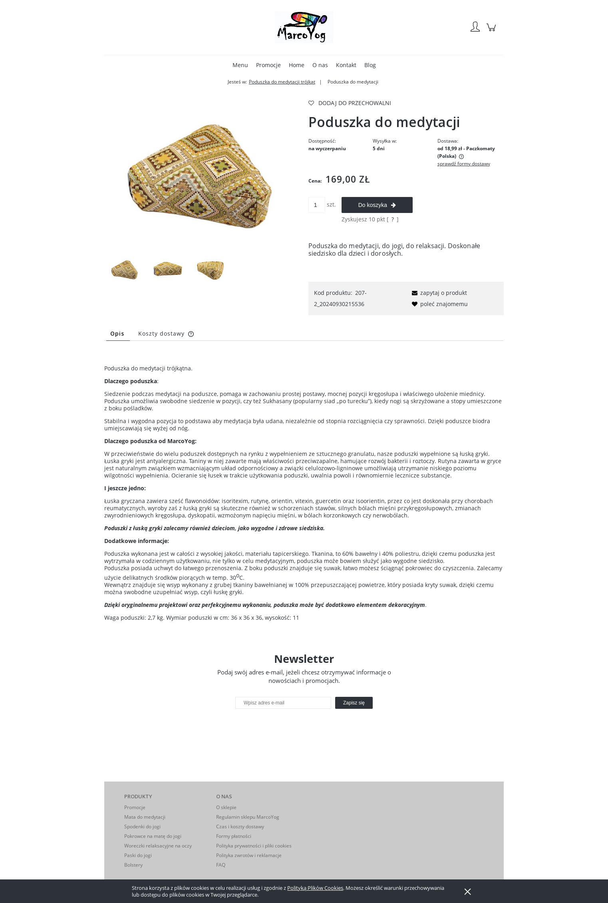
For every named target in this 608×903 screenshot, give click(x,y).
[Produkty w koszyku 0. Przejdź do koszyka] (492, 31)
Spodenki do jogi (142, 826)
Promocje (134, 807)
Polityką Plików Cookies (315, 887)
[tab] (118, 333)
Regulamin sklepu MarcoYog (247, 816)
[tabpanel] (304, 486)
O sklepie (226, 807)
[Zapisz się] (354, 703)
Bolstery (133, 864)
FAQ (220, 864)
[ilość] (316, 205)
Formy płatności (233, 836)
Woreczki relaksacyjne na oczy (158, 845)
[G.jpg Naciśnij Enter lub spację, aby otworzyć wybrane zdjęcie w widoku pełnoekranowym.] (202, 174)
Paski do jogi (138, 855)
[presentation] (291, 726)
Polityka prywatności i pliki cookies (254, 845)
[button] (438, 292)
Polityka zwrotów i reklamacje (249, 855)
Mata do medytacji (144, 816)
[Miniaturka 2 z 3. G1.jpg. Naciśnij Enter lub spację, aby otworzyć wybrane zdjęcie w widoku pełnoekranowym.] (168, 269)
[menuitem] (240, 65)
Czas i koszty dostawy (240, 826)
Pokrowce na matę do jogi (152, 836)
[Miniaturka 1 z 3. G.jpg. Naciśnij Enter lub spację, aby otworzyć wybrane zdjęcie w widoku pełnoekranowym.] (125, 269)
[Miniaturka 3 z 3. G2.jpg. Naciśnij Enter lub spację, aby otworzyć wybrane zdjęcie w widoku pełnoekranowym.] (211, 269)
